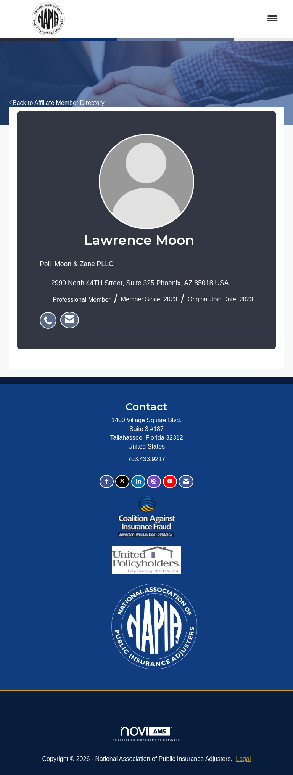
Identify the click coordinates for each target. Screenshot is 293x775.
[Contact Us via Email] (186, 481)
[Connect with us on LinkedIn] (138, 481)
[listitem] (50, 316)
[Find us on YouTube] (170, 481)
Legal (243, 759)
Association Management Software (146, 734)
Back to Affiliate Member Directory (57, 103)
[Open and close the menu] (188, 19)
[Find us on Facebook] (107, 481)
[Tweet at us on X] (122, 481)
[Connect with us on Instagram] (154, 481)
